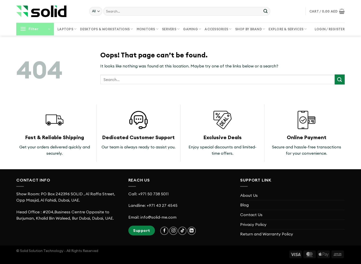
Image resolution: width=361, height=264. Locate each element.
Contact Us (251, 214)
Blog (244, 204)
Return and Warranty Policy (266, 233)
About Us (249, 195)
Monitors (148, 29)
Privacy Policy (253, 224)
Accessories (218, 29)
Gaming (192, 29)
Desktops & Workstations (106, 29)
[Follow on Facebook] (164, 231)
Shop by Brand (250, 29)
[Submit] (265, 11)
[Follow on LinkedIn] (192, 231)
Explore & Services (287, 29)
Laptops (66, 29)
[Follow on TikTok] (182, 231)
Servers (170, 29)
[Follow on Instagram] (173, 231)
